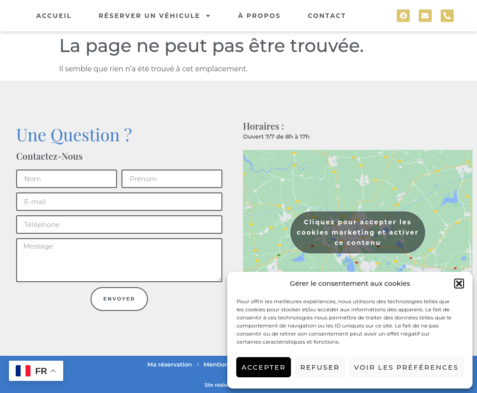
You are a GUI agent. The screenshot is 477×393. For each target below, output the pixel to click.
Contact (327, 16)
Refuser (320, 367)
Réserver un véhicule (155, 15)
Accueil (54, 16)
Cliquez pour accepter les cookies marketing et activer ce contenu (358, 232)
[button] (459, 283)
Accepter (263, 367)
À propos (259, 16)
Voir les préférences (406, 367)
